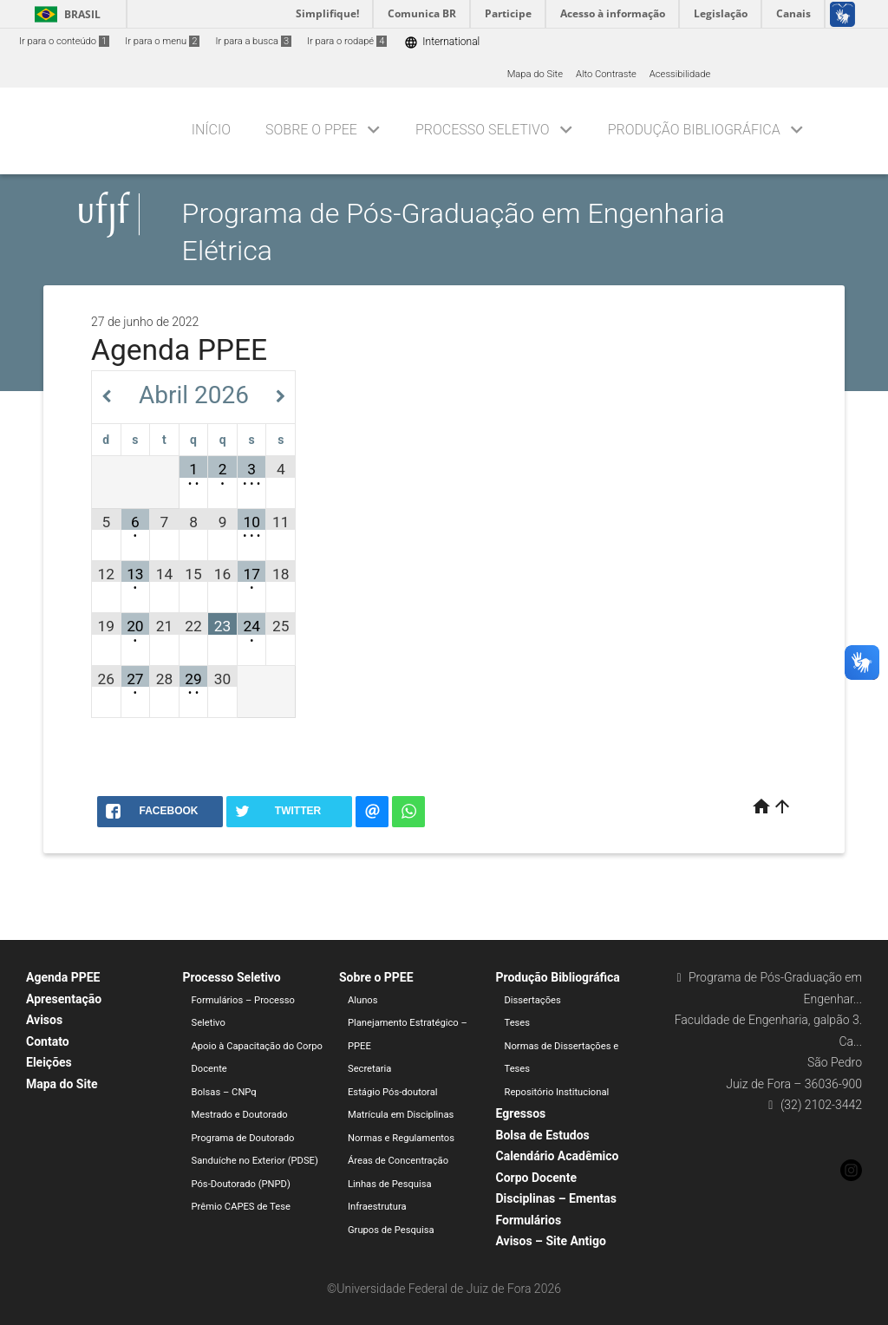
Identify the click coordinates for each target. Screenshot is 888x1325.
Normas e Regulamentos (401, 1138)
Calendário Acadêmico (557, 1156)
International (442, 42)
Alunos (363, 1000)
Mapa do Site (535, 74)
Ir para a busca (253, 41)
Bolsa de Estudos (543, 1135)
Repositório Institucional (557, 1092)
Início (211, 129)
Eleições (49, 1062)
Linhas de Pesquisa (390, 1184)
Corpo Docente (536, 1178)
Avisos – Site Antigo (551, 1241)
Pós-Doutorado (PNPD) (241, 1184)
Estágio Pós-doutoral (392, 1092)
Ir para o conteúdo (64, 41)
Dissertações (533, 1000)
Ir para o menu (162, 41)
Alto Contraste (606, 74)
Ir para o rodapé (347, 41)
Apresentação (63, 999)
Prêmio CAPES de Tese (241, 1206)
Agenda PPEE (63, 977)
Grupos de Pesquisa (391, 1230)
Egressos (521, 1113)
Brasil (64, 14)
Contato (47, 1041)
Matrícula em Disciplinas (401, 1114)
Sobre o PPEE (311, 129)
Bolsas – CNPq (224, 1092)
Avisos (44, 1020)
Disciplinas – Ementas (556, 1198)
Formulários (529, 1220)
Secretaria (369, 1068)
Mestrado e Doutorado (240, 1114)
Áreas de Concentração (398, 1160)
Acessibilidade (680, 74)
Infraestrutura (377, 1206)
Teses (518, 1022)
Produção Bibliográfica (694, 129)
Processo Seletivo (482, 129)
